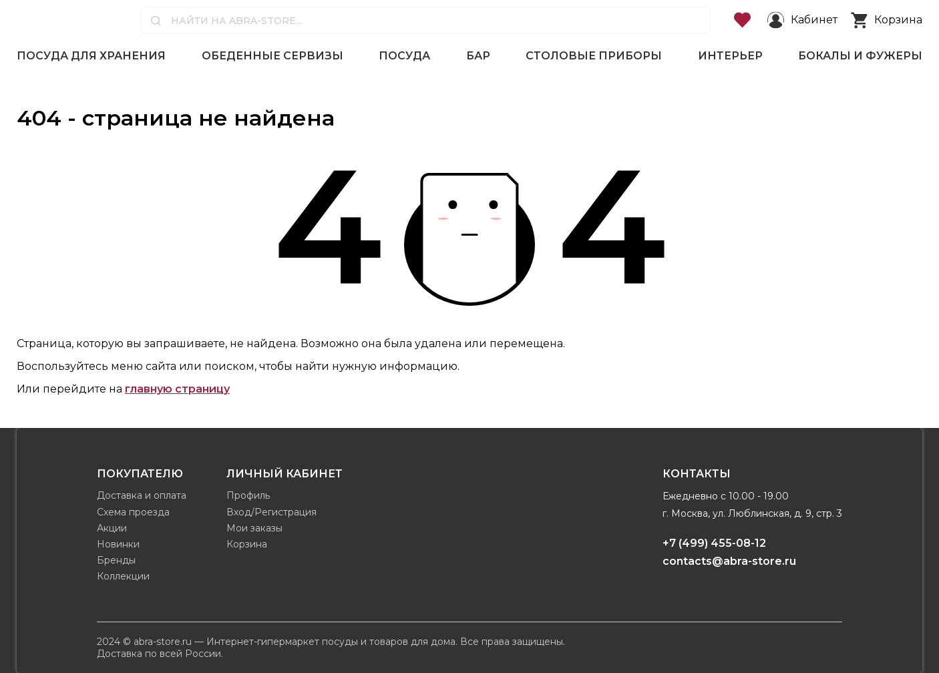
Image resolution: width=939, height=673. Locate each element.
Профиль (248, 495)
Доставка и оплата (141, 495)
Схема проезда (133, 512)
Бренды (116, 560)
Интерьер (730, 55)
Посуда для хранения (91, 55)
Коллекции (123, 576)
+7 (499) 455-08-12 (714, 543)
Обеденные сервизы (272, 55)
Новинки (118, 544)
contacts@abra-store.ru (729, 561)
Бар (478, 55)
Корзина (246, 544)
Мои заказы (254, 528)
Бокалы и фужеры (860, 55)
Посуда (404, 55)
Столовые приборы (594, 55)
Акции (112, 528)
